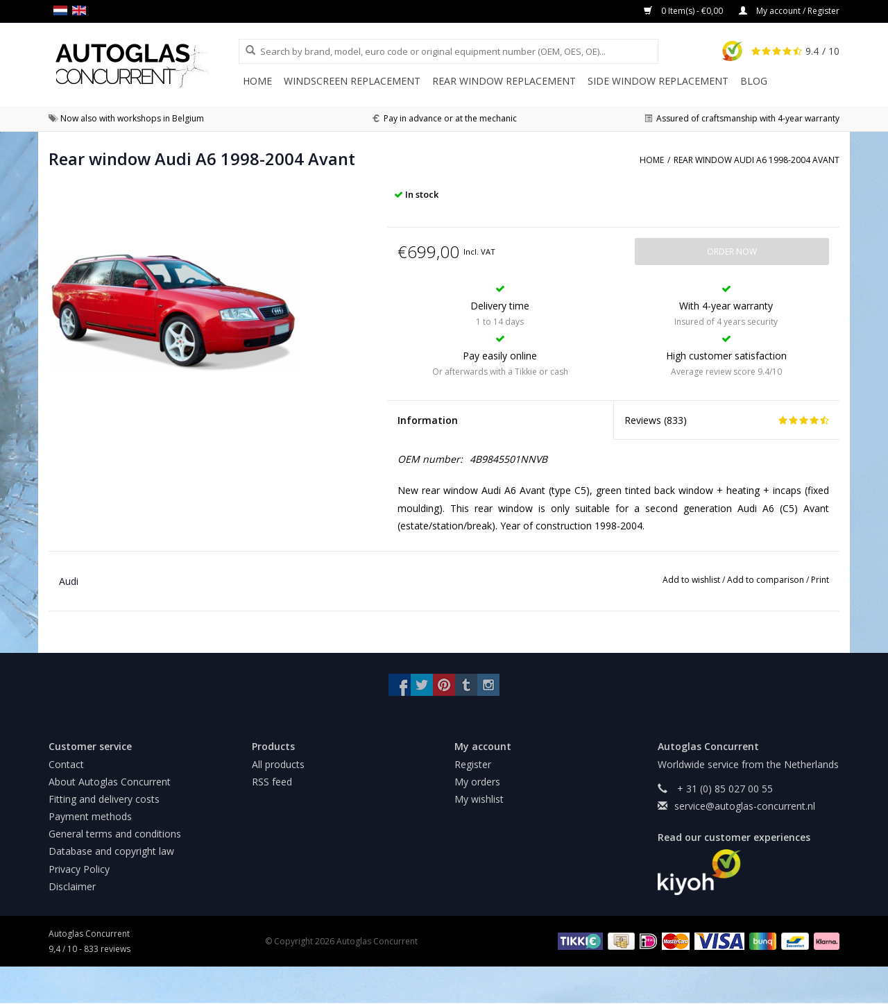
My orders (477, 781)
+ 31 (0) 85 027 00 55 (723, 788)
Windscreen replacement (352, 80)
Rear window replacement (504, 80)
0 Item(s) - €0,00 (684, 11)
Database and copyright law (111, 851)
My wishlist (479, 799)
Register (472, 764)
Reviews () (726, 420)
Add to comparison (766, 580)
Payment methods (90, 816)
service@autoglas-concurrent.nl (744, 805)
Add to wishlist (692, 580)
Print (820, 580)
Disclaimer (72, 886)
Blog (753, 80)
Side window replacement (658, 80)
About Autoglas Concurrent (110, 781)
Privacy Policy (79, 869)
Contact (66, 764)
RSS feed (272, 781)
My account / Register (789, 11)
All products (278, 764)
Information (428, 420)
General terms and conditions (115, 833)
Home (257, 80)
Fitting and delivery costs (104, 799)
